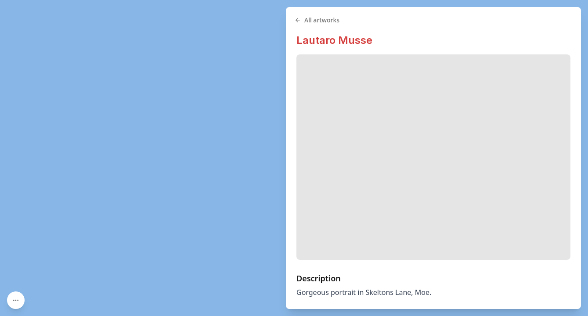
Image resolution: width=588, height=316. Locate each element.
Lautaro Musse (334, 40)
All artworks (317, 20)
